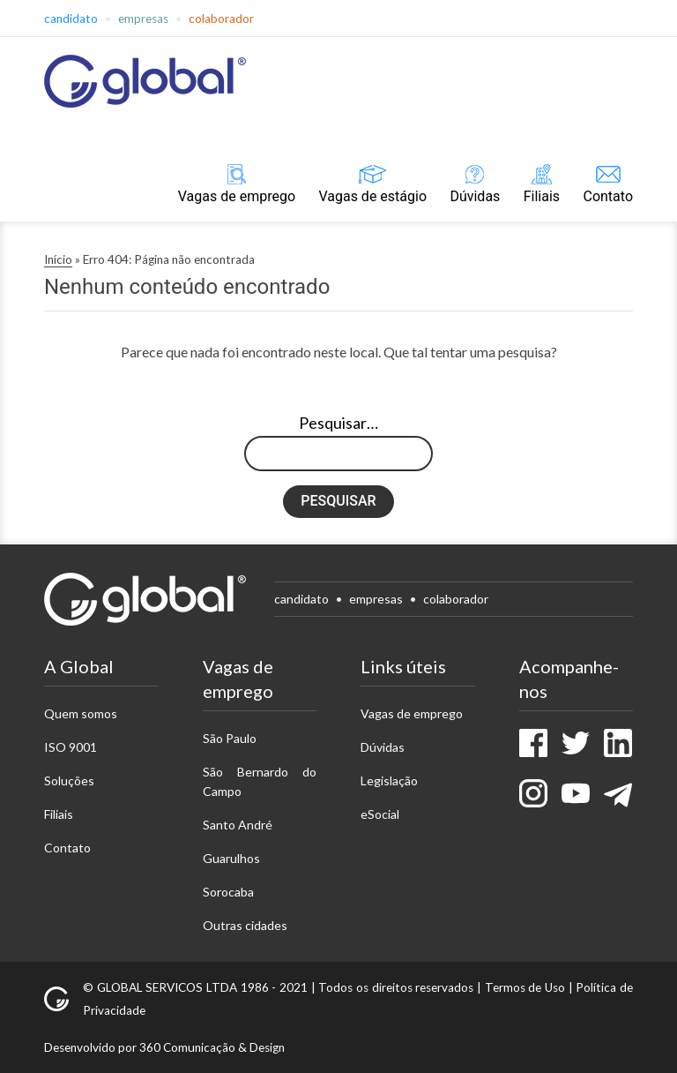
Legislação (389, 780)
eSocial (380, 814)
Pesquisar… (338, 422)
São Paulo (230, 738)
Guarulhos (231, 858)
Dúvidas (475, 196)
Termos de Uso (525, 987)
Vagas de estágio (372, 196)
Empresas (143, 18)
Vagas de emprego (236, 196)
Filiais (542, 196)
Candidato (71, 18)
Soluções (69, 780)
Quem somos (80, 713)
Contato (608, 196)
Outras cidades (245, 925)
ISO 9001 (70, 746)
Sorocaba (228, 891)
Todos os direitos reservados (395, 987)
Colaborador (221, 18)
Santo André (237, 824)
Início (58, 259)
